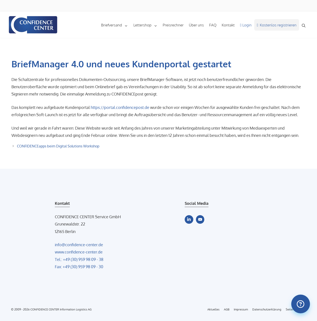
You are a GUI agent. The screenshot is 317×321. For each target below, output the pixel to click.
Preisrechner (173, 24)
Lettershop (146, 24)
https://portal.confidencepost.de (120, 107)
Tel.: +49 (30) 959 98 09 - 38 (79, 259)
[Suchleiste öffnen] (303, 24)
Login (245, 24)
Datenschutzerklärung (266, 309)
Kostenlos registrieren (277, 24)
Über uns (196, 24)
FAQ (212, 24)
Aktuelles (213, 309)
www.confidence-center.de (79, 251)
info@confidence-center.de (79, 244)
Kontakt (228, 24)
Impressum (241, 309)
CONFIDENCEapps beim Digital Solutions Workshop (58, 146)
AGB (226, 309)
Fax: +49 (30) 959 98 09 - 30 (79, 266)
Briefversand (116, 24)
